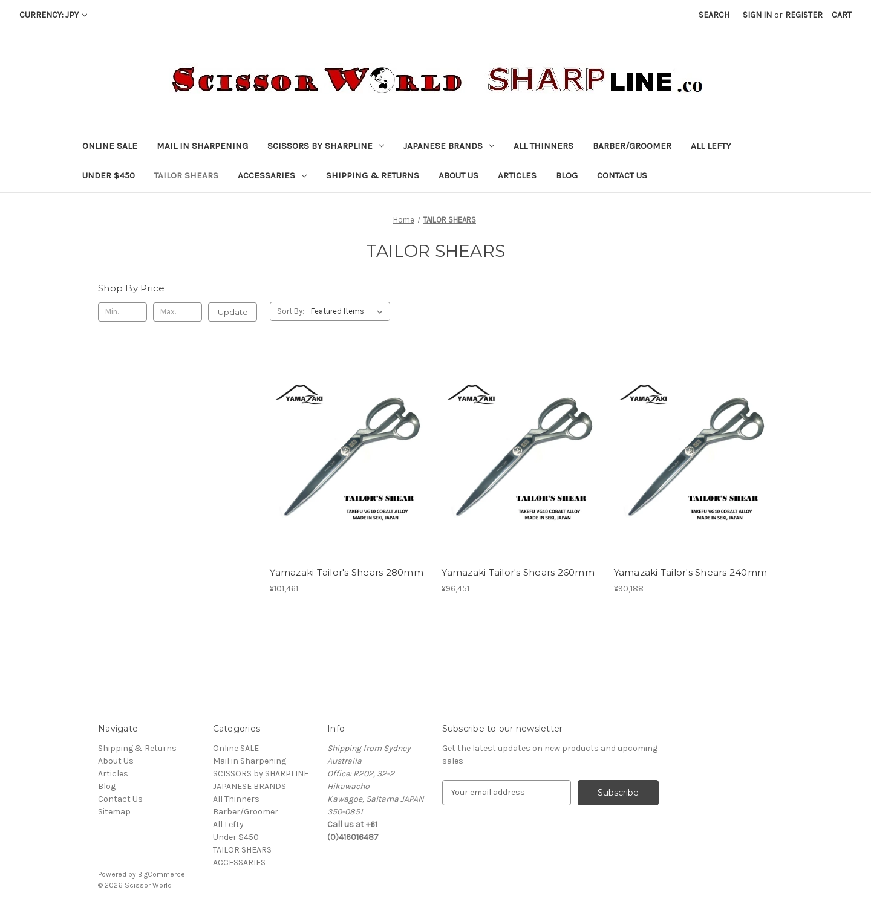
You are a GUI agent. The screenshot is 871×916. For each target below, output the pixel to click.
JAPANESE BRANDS (448, 145)
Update (233, 312)
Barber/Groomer (632, 145)
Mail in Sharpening (202, 145)
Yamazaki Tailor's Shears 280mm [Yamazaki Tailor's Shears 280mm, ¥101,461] (346, 572)
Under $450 (108, 175)
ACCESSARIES (272, 175)
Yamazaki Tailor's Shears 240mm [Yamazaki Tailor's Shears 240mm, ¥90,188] (691, 572)
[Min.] (122, 312)
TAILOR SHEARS (186, 175)
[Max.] (177, 312)
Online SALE (109, 145)
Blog (567, 175)
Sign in (757, 15)
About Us (458, 175)
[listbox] (349, 311)
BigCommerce (161, 874)
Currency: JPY (53, 15)
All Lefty (711, 145)
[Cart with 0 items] (841, 15)
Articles (517, 175)
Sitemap (114, 812)
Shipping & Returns (372, 175)
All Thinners (543, 145)
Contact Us (622, 175)
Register (804, 15)
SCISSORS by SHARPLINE (325, 145)
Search (714, 15)
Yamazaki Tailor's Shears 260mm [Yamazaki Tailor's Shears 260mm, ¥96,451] (518, 572)
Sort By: (290, 311)
